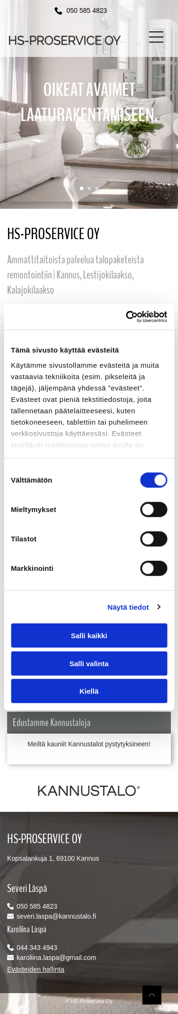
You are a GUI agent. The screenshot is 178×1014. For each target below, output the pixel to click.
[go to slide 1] (82, 188)
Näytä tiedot (128, 607)
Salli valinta (89, 663)
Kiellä (88, 691)
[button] (156, 37)
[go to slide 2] (89, 188)
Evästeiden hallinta (36, 969)
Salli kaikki (89, 636)
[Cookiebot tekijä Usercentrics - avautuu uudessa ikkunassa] (126, 316)
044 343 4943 (37, 947)
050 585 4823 (86, 10)
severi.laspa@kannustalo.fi (56, 916)
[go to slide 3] (97, 188)
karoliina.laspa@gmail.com (56, 957)
